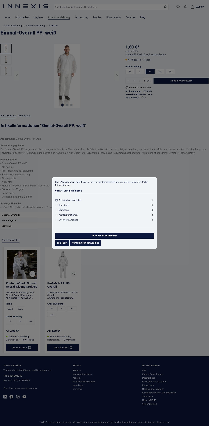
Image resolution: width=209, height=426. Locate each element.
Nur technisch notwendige (85, 244)
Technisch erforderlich (70, 202)
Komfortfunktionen (68, 216)
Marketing (64, 211)
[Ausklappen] (152, 201)
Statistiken (64, 206)
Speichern (62, 244)
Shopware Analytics (68, 221)
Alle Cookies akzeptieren (104, 237)
